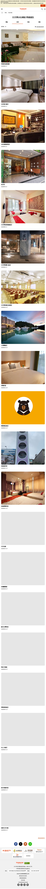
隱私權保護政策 (23, 878)
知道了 (43, 5)
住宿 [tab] (17, 22)
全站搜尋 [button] (42, 9)
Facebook (18, 885)
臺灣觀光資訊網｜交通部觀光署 (23, 9)
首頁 (2, 12)
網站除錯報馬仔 (41, 838)
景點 (6, 12)
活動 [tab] (39, 22)
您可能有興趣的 (45, 9)
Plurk (25, 844)
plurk (27, 885)
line (30, 844)
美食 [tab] (28, 22)
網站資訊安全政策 (23, 875)
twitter (20, 844)
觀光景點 (10, 12)
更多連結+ (28, 855)
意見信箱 (23, 880)
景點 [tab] (7, 22)
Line (24, 885)
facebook (16, 844)
